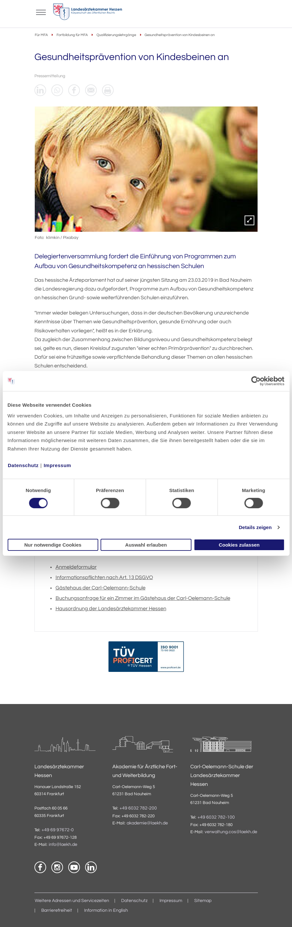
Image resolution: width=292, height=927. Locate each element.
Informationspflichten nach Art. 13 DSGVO (104, 577)
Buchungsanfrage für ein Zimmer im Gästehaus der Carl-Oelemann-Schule (143, 598)
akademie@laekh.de (147, 823)
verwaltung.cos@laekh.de (231, 832)
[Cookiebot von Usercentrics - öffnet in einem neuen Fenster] (256, 381)
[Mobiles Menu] (40, 11)
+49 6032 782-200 (138, 808)
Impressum (57, 465)
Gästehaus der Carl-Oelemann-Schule (101, 587)
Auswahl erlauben (146, 545)
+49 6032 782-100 (216, 817)
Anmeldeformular (76, 567)
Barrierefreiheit (56, 910)
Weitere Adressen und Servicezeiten (72, 900)
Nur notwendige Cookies (53, 545)
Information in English (106, 910)
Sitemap (202, 900)
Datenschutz (23, 465)
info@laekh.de (63, 844)
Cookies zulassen (239, 545)
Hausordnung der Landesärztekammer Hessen (111, 608)
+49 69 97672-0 (58, 830)
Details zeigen (255, 527)
